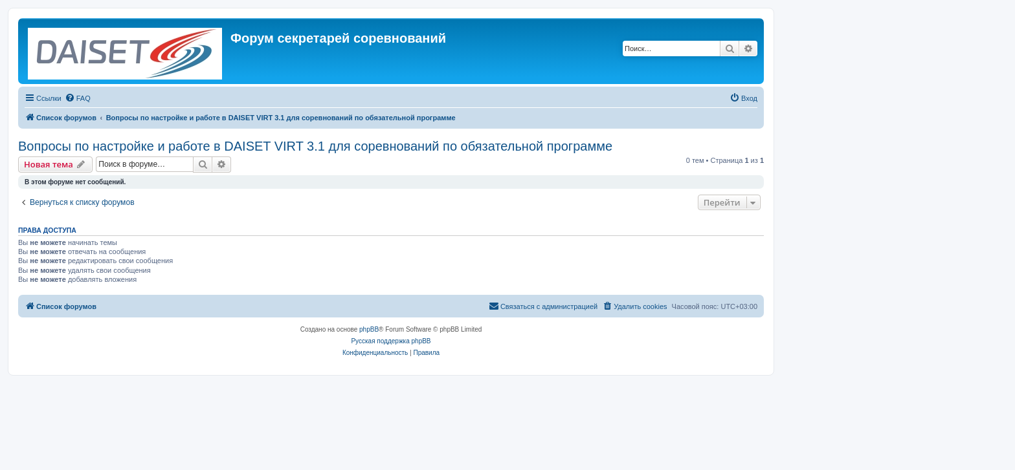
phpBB (369, 329)
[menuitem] (78, 98)
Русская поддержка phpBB (390, 341)
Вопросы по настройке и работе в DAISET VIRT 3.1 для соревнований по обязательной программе (315, 146)
